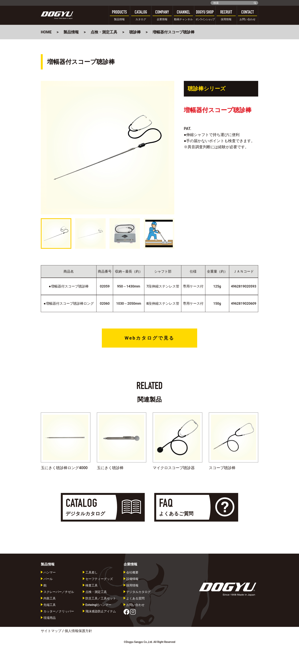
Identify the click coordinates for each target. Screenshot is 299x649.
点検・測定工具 (104, 32)
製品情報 (71, 32)
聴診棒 (135, 32)
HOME (46, 32)
